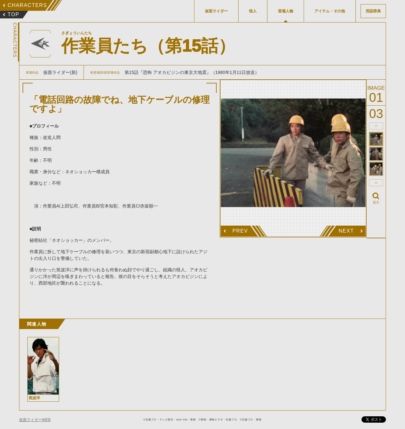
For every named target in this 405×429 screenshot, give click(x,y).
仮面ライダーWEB (35, 420)
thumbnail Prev (376, 125)
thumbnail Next (376, 182)
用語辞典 (373, 11)
